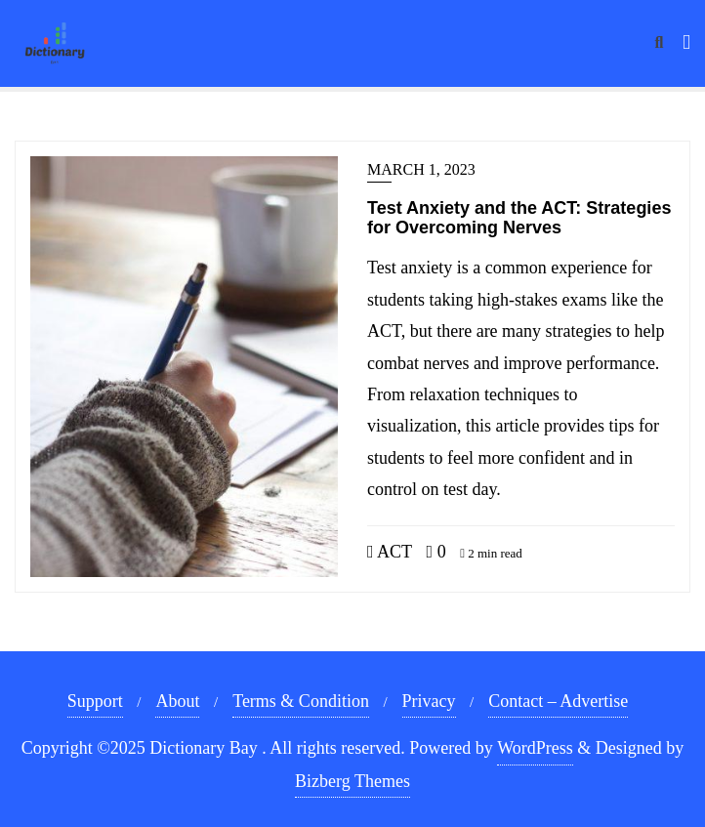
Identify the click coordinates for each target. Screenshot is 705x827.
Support (95, 701)
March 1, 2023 (421, 169)
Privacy (429, 701)
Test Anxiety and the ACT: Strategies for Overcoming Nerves (519, 217)
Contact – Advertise (558, 701)
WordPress (535, 748)
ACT (389, 551)
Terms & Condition (300, 701)
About (177, 701)
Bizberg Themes (352, 781)
